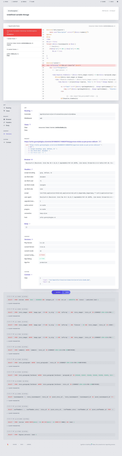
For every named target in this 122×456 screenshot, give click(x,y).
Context (5, 131)
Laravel (29, 444)
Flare (93, 444)
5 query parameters (13, 328)
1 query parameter (13, 353)
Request (5, 116)
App (4, 105)
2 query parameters (13, 426)
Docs (21, 444)
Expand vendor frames (13, 26)
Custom (5, 139)
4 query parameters (13, 303)
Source (15, 444)
